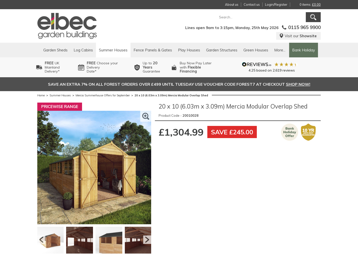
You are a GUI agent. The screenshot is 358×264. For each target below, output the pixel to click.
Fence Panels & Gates (153, 50)
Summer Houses (113, 50)
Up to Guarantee (151, 67)
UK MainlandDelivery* (52, 67)
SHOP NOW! (298, 84)
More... (279, 50)
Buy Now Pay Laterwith (196, 67)
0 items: (310, 4)
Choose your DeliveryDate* (102, 67)
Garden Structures (221, 50)
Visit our (298, 36)
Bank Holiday (303, 50)
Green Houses (255, 50)
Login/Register (276, 4)
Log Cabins (83, 50)
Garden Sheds (55, 50)
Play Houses (189, 50)
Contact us (252, 4)
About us (231, 4)
